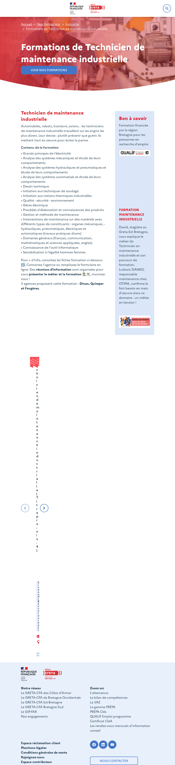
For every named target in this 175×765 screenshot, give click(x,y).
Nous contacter (114, 761)
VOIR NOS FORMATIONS (49, 70)
